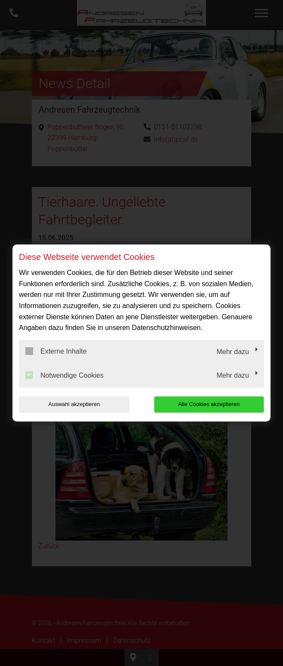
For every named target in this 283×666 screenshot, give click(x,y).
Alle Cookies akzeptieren (209, 404)
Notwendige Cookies (64, 375)
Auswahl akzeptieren (74, 404)
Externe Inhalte (56, 351)
